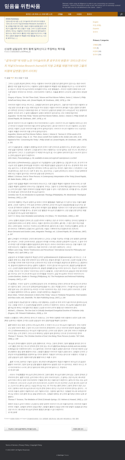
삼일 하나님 (52, 418)
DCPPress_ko (26, 52)
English (95, 22)
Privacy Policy (24, 445)
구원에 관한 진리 (79, 429)
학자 (73, 418)
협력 (77, 418)
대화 (69, 14)
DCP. (13, 450)
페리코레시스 (67, 418)
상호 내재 (60, 418)
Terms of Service (12, 445)
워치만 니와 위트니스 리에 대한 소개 (39, 14)
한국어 (89, 14)
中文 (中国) (97, 25)
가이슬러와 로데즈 (32, 418)
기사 (40, 418)
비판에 (79, 14)
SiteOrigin (61, 455)
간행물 (60, 14)
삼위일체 (45, 418)
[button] (121, 14)
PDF (12, 78)
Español (96, 28)
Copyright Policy (36, 445)
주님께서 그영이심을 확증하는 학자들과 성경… (21, 429)
